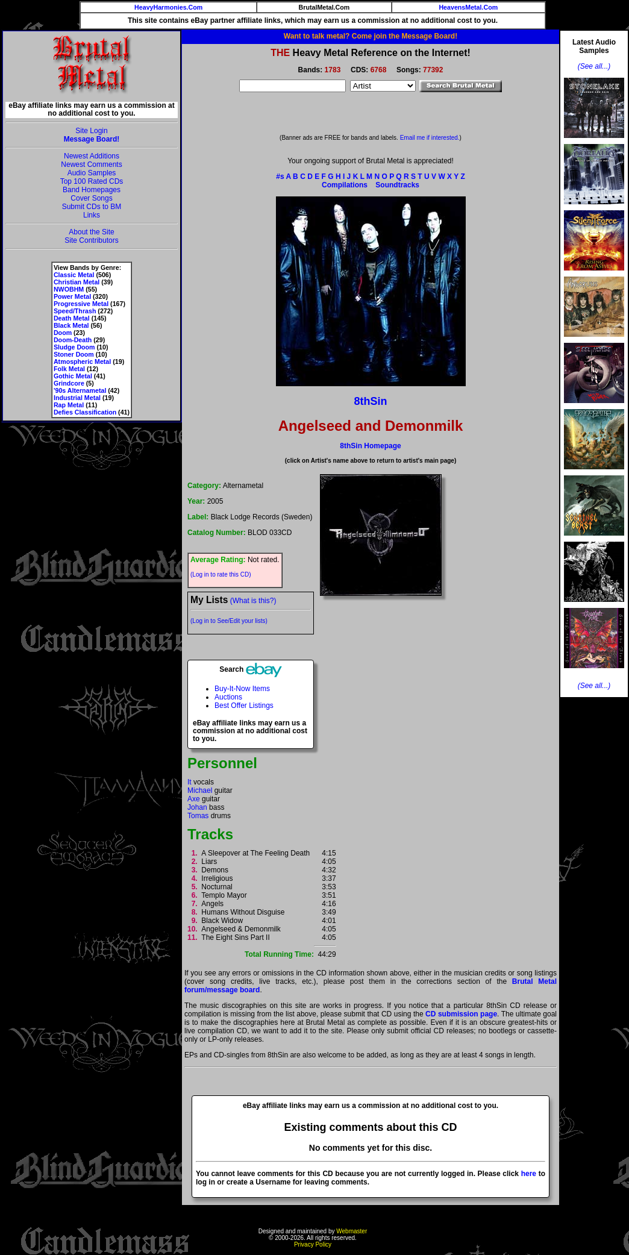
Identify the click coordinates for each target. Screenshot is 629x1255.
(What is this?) (253, 600)
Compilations (345, 185)
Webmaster (351, 1231)
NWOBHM (69, 289)
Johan (197, 807)
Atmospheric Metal (82, 361)
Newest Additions (91, 156)
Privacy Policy (312, 1244)
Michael (199, 790)
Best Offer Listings (244, 705)
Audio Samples (91, 173)
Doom (63, 332)
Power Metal (72, 296)
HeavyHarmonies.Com (168, 7)
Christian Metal (76, 282)
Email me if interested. (430, 137)
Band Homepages (91, 190)
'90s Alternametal (80, 390)
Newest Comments (91, 164)
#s (280, 176)
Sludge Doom (74, 347)
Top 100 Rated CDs (92, 181)
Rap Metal (69, 404)
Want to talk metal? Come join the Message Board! (370, 36)
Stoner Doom (74, 354)
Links (91, 215)
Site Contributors (91, 240)
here (528, 1173)
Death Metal (72, 318)
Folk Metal (69, 368)
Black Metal (71, 325)
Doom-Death (73, 339)
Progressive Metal (81, 303)
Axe (193, 799)
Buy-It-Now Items (242, 688)
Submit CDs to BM (92, 206)
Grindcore (69, 383)
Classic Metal (74, 274)
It (189, 782)
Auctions (228, 697)
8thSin (370, 401)
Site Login (91, 131)
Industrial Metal (77, 397)
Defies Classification (85, 412)
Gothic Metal (73, 376)
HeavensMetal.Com (468, 7)
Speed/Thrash (75, 311)
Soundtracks (397, 185)
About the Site (91, 232)
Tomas (197, 816)
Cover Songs (91, 198)
